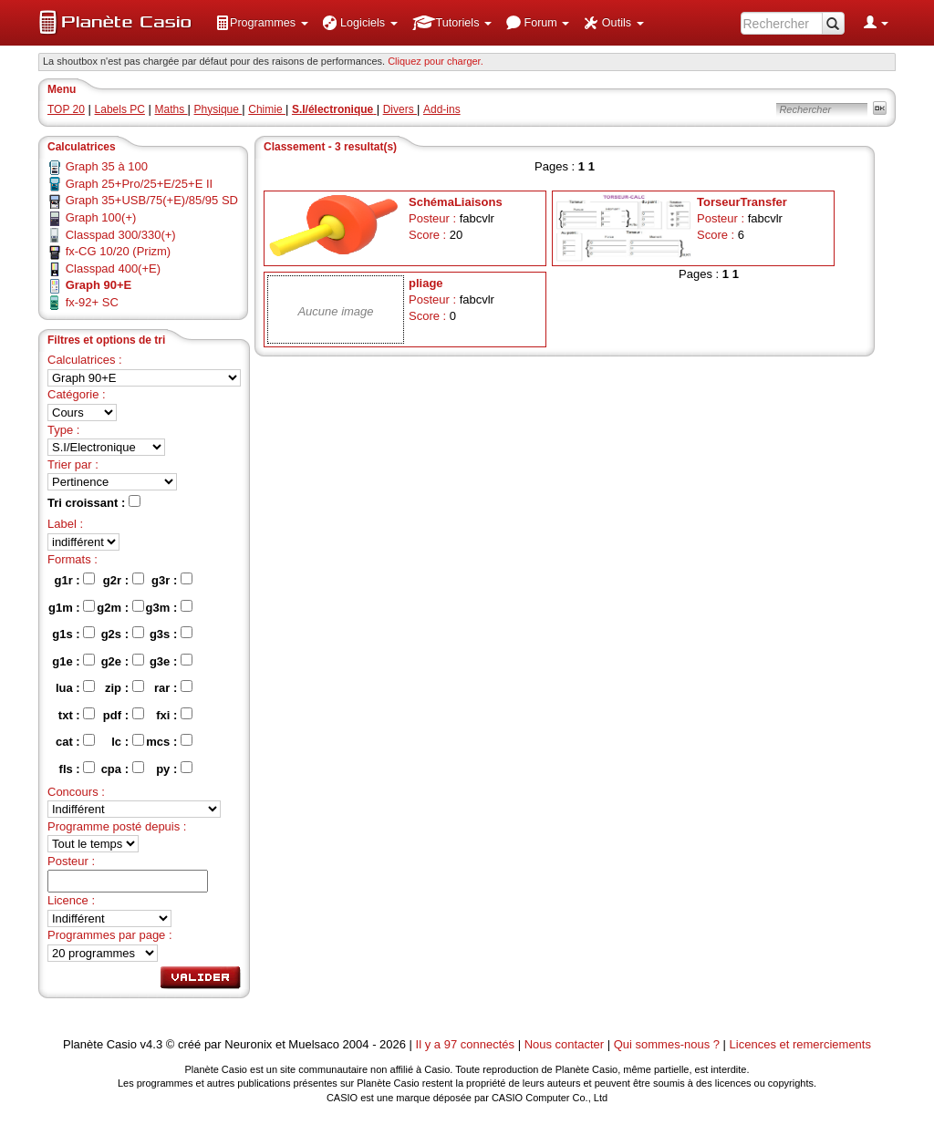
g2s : (122, 633)
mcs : (169, 741)
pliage (426, 283)
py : (174, 768)
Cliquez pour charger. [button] (435, 61)
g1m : (71, 607)
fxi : (174, 714)
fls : (77, 768)
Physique (218, 109)
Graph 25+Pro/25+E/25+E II (139, 184)
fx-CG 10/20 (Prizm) (118, 251)
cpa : (122, 768)
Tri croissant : (93, 502)
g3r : (171, 580)
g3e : (171, 661)
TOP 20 (66, 109)
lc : (127, 741)
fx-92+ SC (92, 302)
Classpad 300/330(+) (121, 235)
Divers (400, 109)
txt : (76, 714)
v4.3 (151, 1044)
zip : (124, 687)
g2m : (120, 607)
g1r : (75, 580)
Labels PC (120, 109)
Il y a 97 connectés (467, 1044)
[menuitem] (262, 23)
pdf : (123, 714)
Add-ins (442, 109)
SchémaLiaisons (456, 202)
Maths (171, 109)
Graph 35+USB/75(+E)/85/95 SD (152, 200)
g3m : (169, 607)
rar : (173, 687)
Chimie (266, 109)
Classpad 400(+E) (113, 268)
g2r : (123, 580)
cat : (75, 741)
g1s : (73, 633)
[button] (262, 23)
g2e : (122, 661)
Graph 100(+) (101, 217)
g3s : (171, 633)
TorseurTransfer (742, 202)
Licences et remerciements (800, 1044)
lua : (75, 687)
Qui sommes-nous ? (667, 1044)
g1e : (73, 661)
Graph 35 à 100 (107, 166)
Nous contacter (564, 1044)
